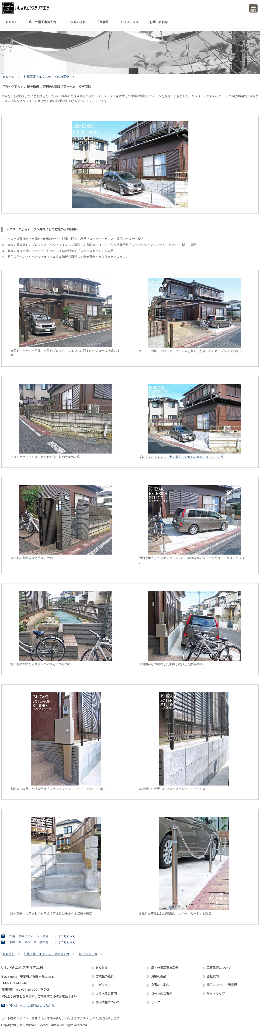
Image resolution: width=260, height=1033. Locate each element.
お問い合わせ (158, 22)
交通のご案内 (160, 985)
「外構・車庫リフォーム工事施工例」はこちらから (41, 936)
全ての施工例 (88, 954)
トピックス (103, 985)
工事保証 (103, 22)
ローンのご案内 (161, 993)
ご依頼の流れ (76, 22)
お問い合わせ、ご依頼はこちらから (30, 1005)
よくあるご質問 (106, 993)
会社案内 (213, 976)
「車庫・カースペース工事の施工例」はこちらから (41, 942)
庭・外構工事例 (42, 22)
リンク (155, 1002)
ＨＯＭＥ (12, 22)
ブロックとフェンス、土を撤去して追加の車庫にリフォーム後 (181, 457)
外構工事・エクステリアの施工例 (46, 76)
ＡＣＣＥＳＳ (129, 22)
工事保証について (219, 967)
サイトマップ (216, 993)
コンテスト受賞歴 (222, 985)
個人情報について (108, 1002)
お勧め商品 (158, 976)
